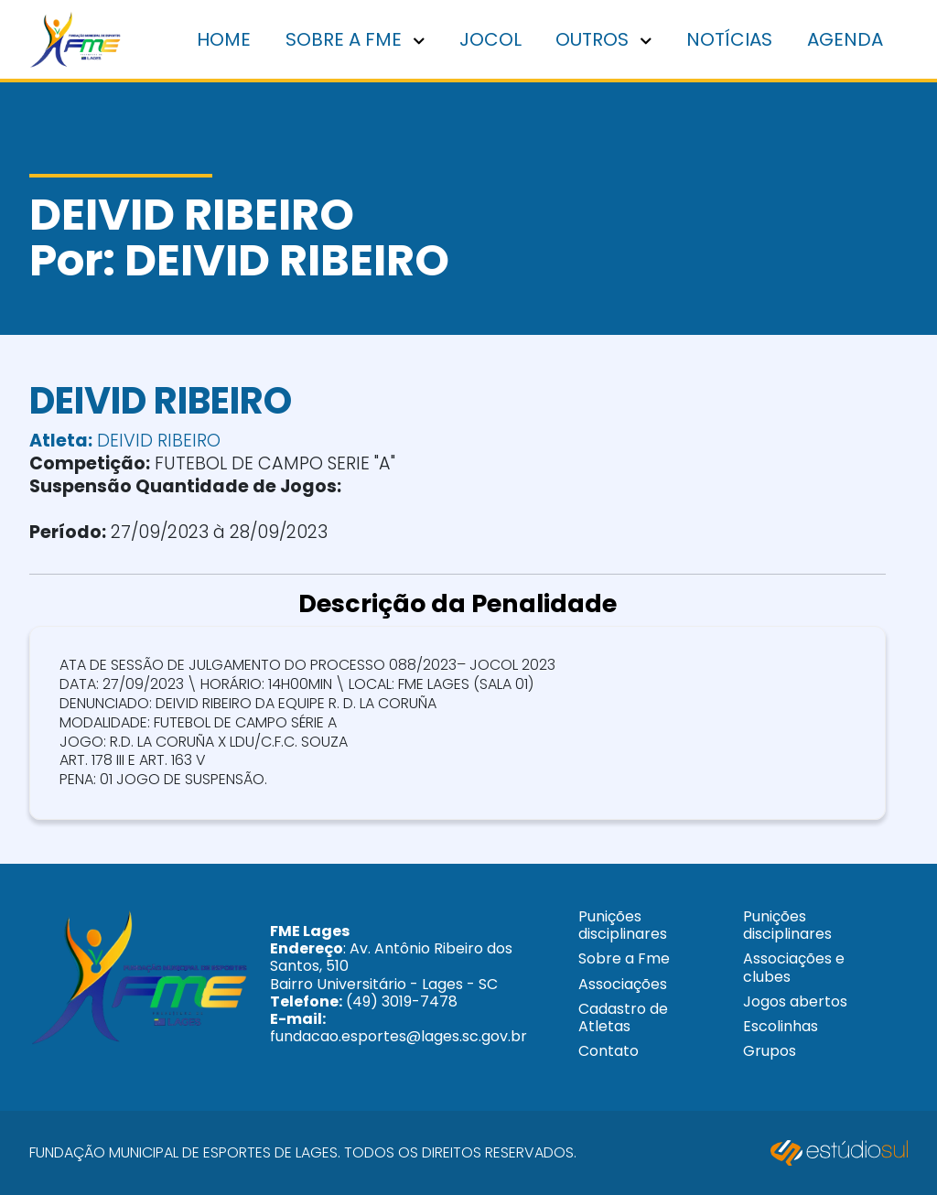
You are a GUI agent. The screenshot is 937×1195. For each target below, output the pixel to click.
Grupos (769, 1051)
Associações (622, 984)
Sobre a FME (355, 39)
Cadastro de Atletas (623, 1017)
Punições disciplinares (622, 925)
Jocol (490, 39)
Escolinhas (780, 1026)
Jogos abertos (795, 1001)
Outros (603, 39)
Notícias (729, 39)
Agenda (845, 39)
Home (224, 39)
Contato (608, 1051)
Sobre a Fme (624, 958)
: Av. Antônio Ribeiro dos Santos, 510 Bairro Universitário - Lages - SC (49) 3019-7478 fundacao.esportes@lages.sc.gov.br (398, 983)
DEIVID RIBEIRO (125, 440)
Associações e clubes (794, 967)
